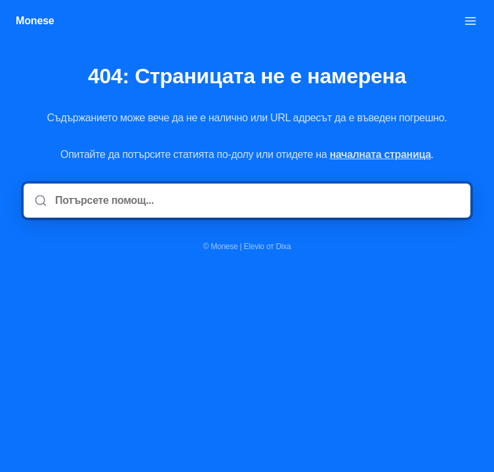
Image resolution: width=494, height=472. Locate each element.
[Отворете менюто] (470, 20)
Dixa (283, 246)
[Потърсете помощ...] (256, 200)
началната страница (379, 154)
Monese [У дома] (35, 20)
